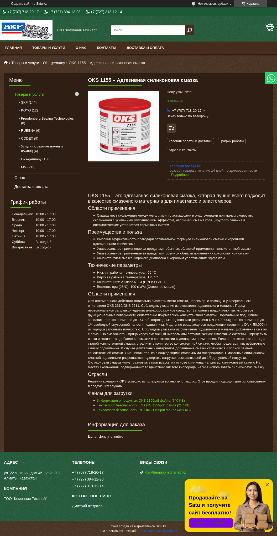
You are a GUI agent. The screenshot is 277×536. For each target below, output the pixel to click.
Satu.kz (161, 526)
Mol (24, 167)
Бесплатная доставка (171, 128)
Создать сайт (21, 4)
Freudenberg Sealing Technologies (47, 118)
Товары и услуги (48, 48)
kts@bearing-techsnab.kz (165, 472)
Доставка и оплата (145, 48)
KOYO (26, 110)
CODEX (27, 138)
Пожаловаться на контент (158, 531)
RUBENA (28, 130)
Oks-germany (54, 63)
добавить (224, 4)
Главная (13, 48)
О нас (81, 48)
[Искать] (189, 30)
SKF (24, 102)
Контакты (106, 48)
